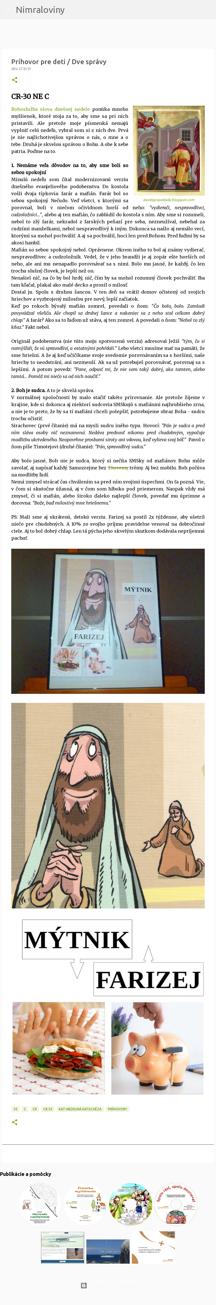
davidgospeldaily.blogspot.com (168, 200)
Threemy (118, 468)
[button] (14, 80)
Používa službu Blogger (108, 1285)
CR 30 (47, 1109)
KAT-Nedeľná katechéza (80, 1109)
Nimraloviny (40, 9)
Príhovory (117, 1109)
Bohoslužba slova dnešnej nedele (50, 109)
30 (15, 1109)
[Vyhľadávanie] (72, 10)
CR (35, 1109)
